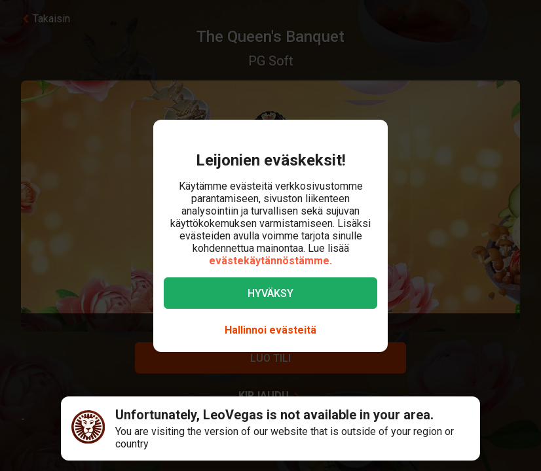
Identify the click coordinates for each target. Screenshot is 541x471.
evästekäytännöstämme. (270, 260)
